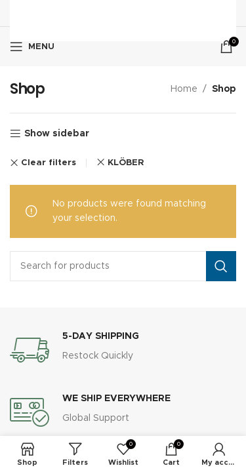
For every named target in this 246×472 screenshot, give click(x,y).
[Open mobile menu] (32, 46)
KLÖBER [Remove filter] (126, 162)
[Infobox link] (123, 350)
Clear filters (48, 163)
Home (184, 89)
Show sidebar (56, 133)
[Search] (123, 266)
